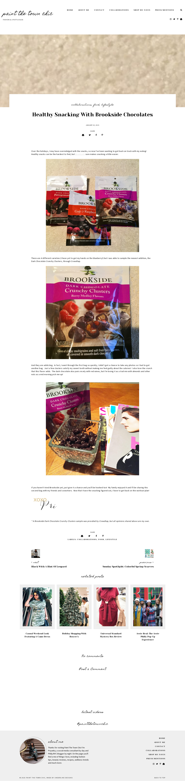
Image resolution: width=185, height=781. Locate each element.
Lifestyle (107, 105)
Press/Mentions (164, 10)
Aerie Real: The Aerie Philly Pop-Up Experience (147, 636)
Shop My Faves (142, 10)
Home (70, 10)
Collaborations (119, 10)
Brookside (80, 154)
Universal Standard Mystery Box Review (111, 635)
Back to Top (159, 778)
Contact (99, 10)
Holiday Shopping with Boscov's (74, 635)
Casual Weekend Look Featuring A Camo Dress (37, 635)
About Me (83, 10)
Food (96, 105)
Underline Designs (64, 778)
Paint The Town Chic (28, 14)
